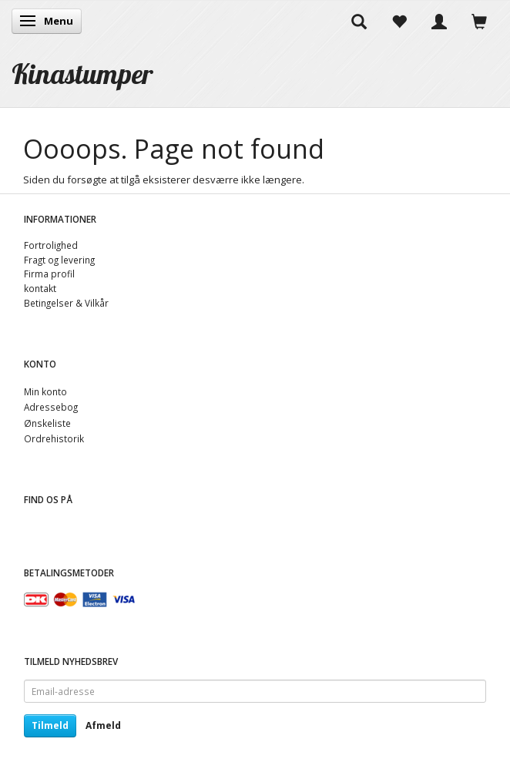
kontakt (40, 288)
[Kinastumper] (82, 73)
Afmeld (103, 725)
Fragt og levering (59, 260)
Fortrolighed (51, 245)
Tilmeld (50, 725)
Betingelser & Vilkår (66, 303)
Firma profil (49, 273)
